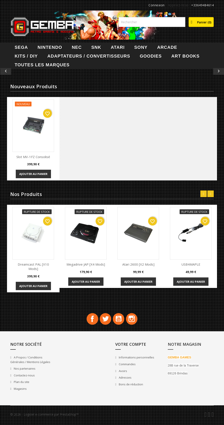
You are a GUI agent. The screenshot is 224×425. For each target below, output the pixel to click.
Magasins (20, 390)
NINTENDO (50, 47)
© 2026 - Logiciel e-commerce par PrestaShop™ (44, 416)
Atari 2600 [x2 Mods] (138, 264)
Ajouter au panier (33, 174)
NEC (77, 47)
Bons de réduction (130, 386)
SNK (96, 47)
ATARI (118, 47)
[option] (112, 71)
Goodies (151, 56)
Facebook (89, 319)
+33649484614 (202, 5)
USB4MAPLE (190, 264)
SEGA (21, 47)
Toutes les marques (42, 64)
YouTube (119, 319)
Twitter (104, 319)
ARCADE (167, 47)
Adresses (124, 379)
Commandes (127, 366)
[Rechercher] (152, 22)
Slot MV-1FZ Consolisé (33, 157)
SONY (141, 47)
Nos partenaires (24, 370)
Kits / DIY (26, 56)
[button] (17, 71)
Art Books (185, 56)
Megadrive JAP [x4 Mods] (85, 264)
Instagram (134, 319)
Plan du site (21, 384)
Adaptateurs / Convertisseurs (88, 56)
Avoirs (122, 372)
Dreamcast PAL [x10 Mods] (33, 266)
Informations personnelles (136, 359)
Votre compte (130, 345)
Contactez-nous (24, 377)
